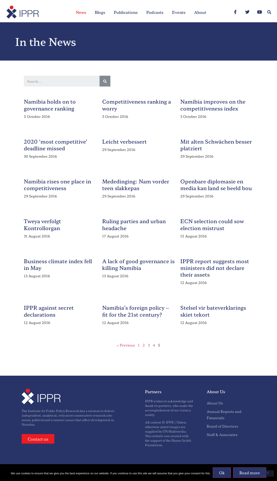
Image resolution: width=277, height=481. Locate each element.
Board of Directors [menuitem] (222, 426)
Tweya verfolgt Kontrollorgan (42, 224)
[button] (269, 12)
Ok (222, 472)
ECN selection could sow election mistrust (212, 224)
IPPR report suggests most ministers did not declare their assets (214, 267)
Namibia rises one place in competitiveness (57, 184)
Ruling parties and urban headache (134, 224)
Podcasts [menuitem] (154, 12)
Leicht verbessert (124, 141)
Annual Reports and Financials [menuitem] (224, 414)
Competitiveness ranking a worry (136, 105)
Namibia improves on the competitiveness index (212, 105)
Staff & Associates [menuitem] (222, 434)
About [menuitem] (200, 12)
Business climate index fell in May (58, 264)
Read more (249, 472)
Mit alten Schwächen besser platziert (216, 145)
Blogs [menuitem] (100, 12)
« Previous (126, 345)
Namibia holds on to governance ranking (50, 105)
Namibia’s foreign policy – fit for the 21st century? (135, 311)
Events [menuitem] (178, 12)
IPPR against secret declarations (49, 311)
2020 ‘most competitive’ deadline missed (55, 145)
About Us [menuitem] (215, 403)
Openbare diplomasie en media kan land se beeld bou (216, 184)
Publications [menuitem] (126, 12)
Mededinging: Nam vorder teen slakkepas (135, 184)
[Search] (105, 81)
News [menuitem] (81, 12)
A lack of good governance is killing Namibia (138, 264)
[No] (267, 473)
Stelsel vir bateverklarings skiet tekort (213, 311)
